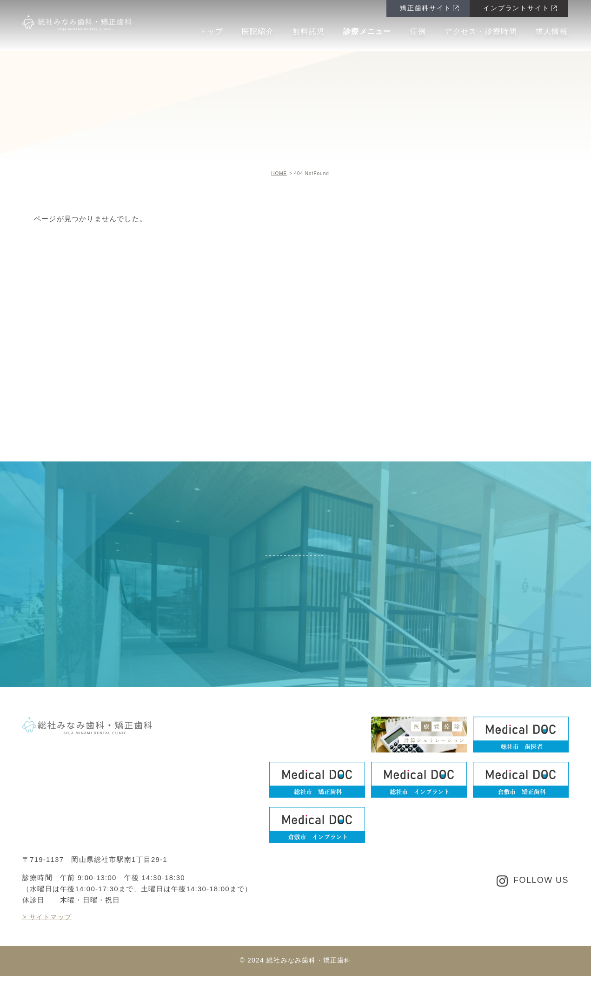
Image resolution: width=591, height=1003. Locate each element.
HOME (279, 173)
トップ (211, 31)
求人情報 (552, 31)
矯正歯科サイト (424, 9)
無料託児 (308, 31)
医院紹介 (258, 31)
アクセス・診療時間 (481, 31)
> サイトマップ (48, 939)
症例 (418, 31)
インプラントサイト (515, 9)
